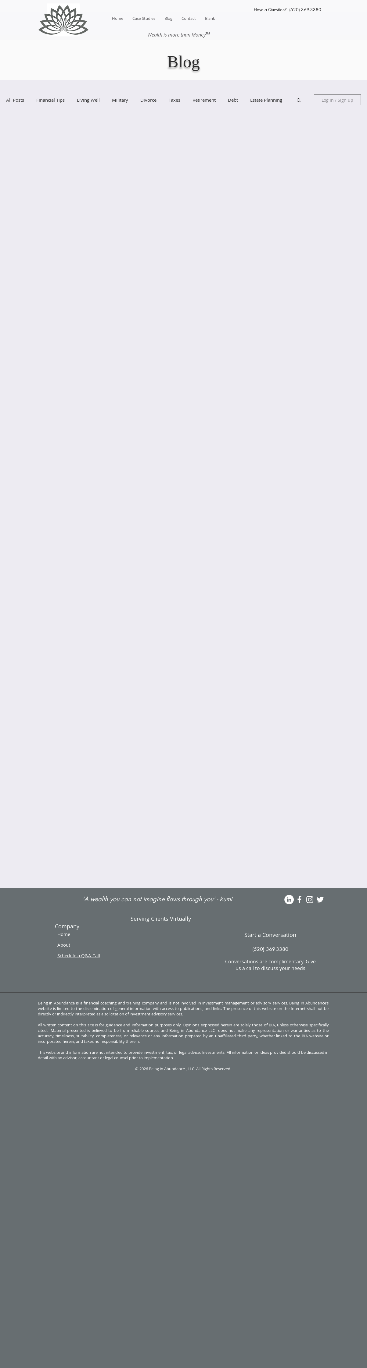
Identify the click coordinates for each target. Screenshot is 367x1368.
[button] (299, 100)
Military (120, 100)
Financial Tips (50, 100)
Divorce (148, 100)
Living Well (88, 100)
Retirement (204, 100)
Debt (233, 100)
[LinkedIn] (289, 899)
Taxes (174, 100)
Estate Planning (266, 100)
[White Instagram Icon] (310, 899)
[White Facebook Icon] (299, 899)
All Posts (15, 100)
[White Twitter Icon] (320, 899)
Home (63, 934)
